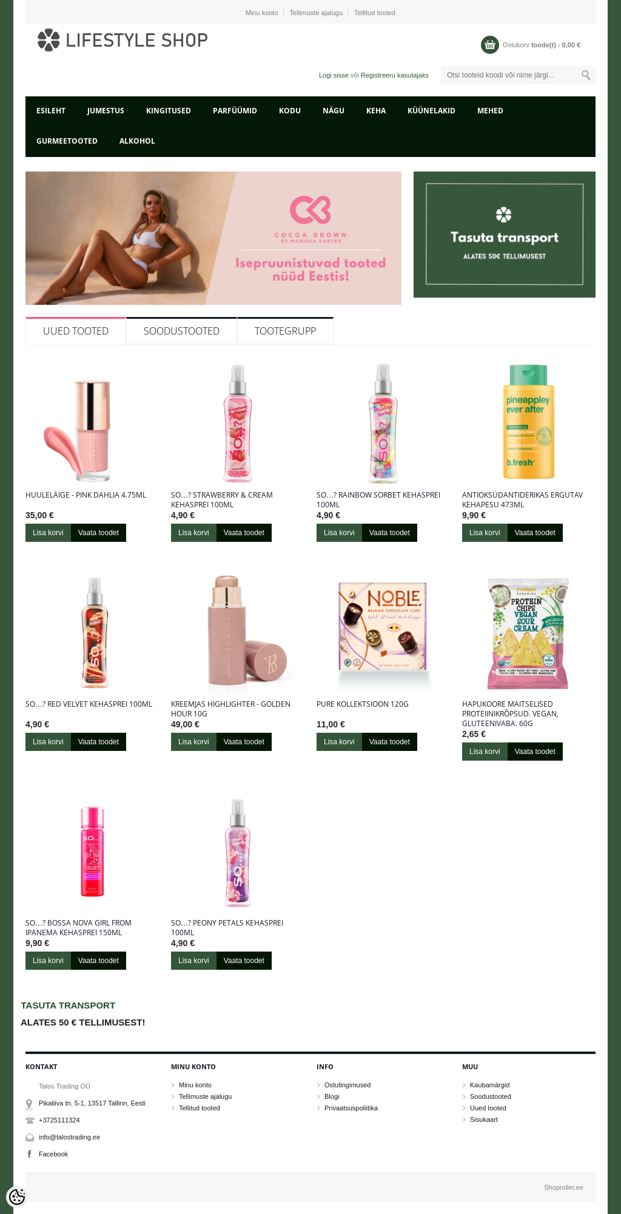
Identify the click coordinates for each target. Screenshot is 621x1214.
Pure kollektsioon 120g (363, 704)
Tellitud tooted (374, 12)
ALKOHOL (137, 141)
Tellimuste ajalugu (316, 12)
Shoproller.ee (563, 1187)
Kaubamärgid (489, 1085)
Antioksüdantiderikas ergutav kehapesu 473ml (522, 500)
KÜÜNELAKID (431, 110)
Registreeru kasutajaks (395, 75)
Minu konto (262, 12)
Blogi (331, 1096)
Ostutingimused (347, 1085)
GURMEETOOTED (67, 141)
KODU (290, 110)
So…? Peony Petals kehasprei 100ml (227, 928)
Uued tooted (76, 331)
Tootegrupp (285, 331)
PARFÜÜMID (235, 110)
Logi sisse (334, 75)
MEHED (490, 110)
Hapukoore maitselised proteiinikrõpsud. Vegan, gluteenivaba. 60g (510, 714)
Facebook (53, 1154)
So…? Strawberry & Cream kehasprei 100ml (222, 500)
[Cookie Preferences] (17, 1197)
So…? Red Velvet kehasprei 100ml (88, 704)
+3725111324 (59, 1120)
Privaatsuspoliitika (351, 1108)
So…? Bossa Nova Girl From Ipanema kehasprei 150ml (78, 928)
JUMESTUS (105, 110)
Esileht (50, 110)
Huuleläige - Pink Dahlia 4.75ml (85, 495)
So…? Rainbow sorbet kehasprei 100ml (378, 500)
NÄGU (333, 110)
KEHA (376, 110)
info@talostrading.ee (69, 1137)
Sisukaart (484, 1119)
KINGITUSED (168, 110)
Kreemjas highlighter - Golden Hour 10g (230, 709)
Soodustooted (182, 331)
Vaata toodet (98, 533)
